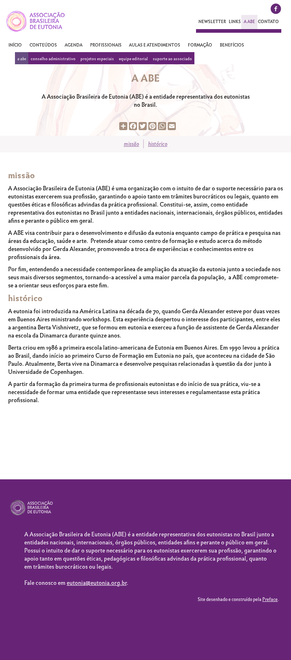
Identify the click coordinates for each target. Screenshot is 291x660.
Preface (270, 599)
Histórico (157, 143)
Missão (131, 143)
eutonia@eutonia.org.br (97, 582)
